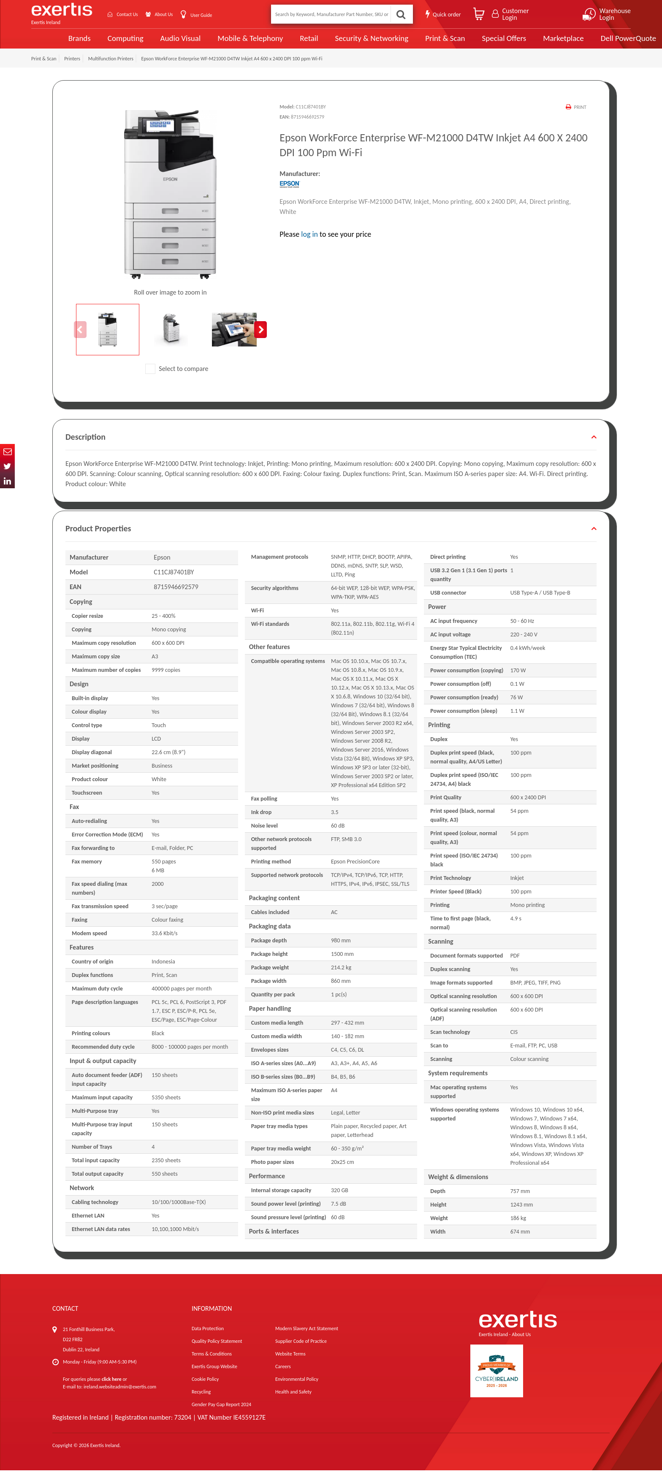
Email (7, 451)
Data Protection (208, 1338)
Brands (51, 43)
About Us (176, 14)
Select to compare (177, 378)
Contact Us (132, 14)
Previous (80, 339)
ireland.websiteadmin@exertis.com (120, 1396)
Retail (278, 43)
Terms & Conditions (212, 1363)
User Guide (218, 15)
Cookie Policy (205, 1389)
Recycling (201, 1401)
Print (580, 117)
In (7, 480)
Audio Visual (151, 43)
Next (260, 339)
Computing (97, 43)
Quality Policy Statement (217, 1351)
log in (309, 243)
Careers (283, 1376)
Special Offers (471, 43)
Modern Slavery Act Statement (306, 1338)
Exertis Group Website (214, 1376)
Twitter (7, 466)
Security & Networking (341, 43)
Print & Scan (413, 43)
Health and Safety (293, 1401)
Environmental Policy (296, 1389)
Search (400, 14)
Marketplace (530, 43)
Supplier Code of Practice (301, 1351)
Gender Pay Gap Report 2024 (221, 1414)
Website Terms (290, 1363)
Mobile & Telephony (220, 43)
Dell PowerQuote (595, 43)
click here (112, 1389)
